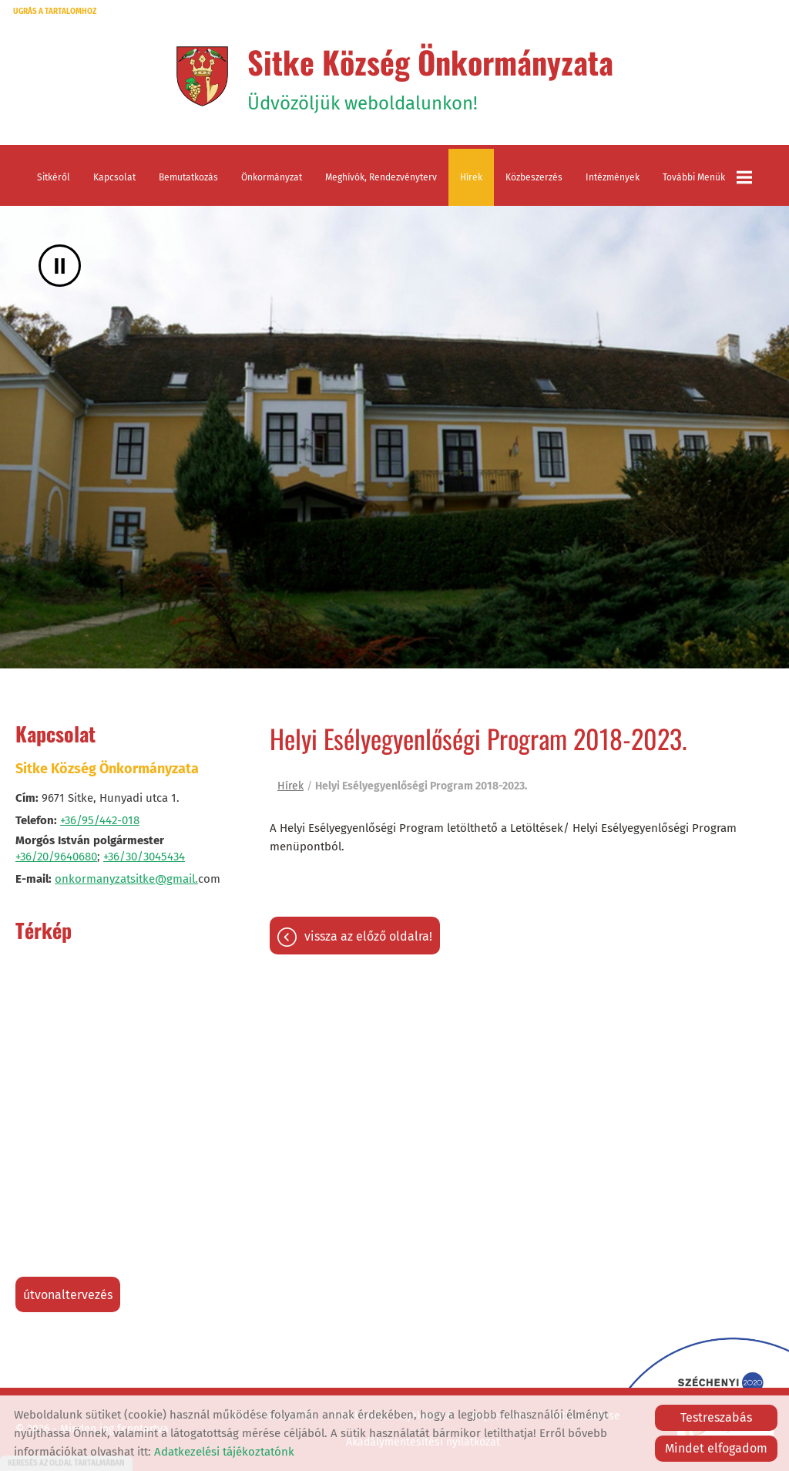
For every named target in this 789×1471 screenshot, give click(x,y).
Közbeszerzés (533, 177)
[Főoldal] (202, 76)
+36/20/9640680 (56, 856)
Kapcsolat (114, 177)
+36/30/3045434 (144, 856)
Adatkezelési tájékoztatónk (224, 1452)
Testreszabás (716, 1417)
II (59, 265)
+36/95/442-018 (99, 820)
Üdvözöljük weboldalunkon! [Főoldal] (430, 76)
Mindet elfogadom (716, 1448)
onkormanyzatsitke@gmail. (126, 879)
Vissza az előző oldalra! (368, 936)
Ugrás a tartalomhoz (54, 11)
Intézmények (613, 177)
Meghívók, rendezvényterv (381, 177)
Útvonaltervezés (67, 1295)
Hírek (471, 177)
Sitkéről (53, 177)
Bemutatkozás (188, 177)
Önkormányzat (271, 177)
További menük (707, 177)
